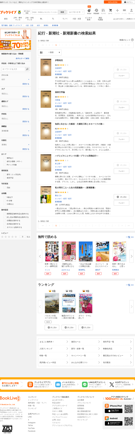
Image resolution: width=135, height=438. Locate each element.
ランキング (32, 408)
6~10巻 (7, 200)
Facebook (31, 431)
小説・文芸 (77, 19)
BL (41, 19)
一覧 (130, 237)
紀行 (70, 71)
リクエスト (56, 423)
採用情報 (80, 406)
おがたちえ (66, 270)
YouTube (31, 428)
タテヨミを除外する (12, 227)
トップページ (33, 400)
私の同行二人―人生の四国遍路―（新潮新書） (75, 187)
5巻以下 (8, 197)
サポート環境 (57, 411)
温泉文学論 (60, 92)
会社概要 (80, 400)
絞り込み (27, 12)
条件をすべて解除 (22, 58)
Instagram (31, 423)
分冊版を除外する (11, 220)
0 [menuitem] (22, 237)
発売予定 (8, 178)
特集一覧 (31, 406)
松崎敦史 (115, 270)
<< (43, 45)
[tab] (15, 79)
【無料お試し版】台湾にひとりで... (68, 266)
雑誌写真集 (100, 19)
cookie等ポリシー (84, 417)
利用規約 (80, 408)
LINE (30, 417)
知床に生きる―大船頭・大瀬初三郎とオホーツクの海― (79, 124)
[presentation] (1, 236)
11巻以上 (8, 204)
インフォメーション (59, 417)
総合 (6, 19)
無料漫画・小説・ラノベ (37, 403)
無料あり (8, 158)
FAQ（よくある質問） (60, 414)
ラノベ (65, 19)
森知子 (97, 270)
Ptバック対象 (10, 165)
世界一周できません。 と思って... (118, 266)
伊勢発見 (59, 60)
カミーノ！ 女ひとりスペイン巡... (101, 266)
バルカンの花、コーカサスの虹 (51, 317)
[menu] (22, 237)
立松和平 (58, 68)
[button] (86, 40)
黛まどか (58, 195)
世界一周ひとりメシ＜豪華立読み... (51, 266)
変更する (25, 84)
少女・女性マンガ (29, 19)
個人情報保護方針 (84, 411)
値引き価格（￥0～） (13, 161)
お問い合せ (56, 420)
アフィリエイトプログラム (62, 425)
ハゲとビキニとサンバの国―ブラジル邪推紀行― (76, 156)
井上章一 (58, 164)
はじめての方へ (118, 19)
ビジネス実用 (88, 19)
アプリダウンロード (59, 406)
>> (129, 45)
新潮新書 (58, 74)
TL (53, 19)
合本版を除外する (11, 224)
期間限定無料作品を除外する (16, 214)
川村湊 (57, 100)
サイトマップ (82, 420)
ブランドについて (84, 403)
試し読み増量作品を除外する (16, 217)
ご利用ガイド (130, 19)
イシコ (47, 270)
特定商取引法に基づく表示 (87, 414)
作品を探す (56, 403)
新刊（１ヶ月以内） (12, 174)
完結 (6, 187)
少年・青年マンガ (18, 19)
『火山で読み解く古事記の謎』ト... (84, 266)
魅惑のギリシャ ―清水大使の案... (69, 317)
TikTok (30, 425)
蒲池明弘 (81, 270)
